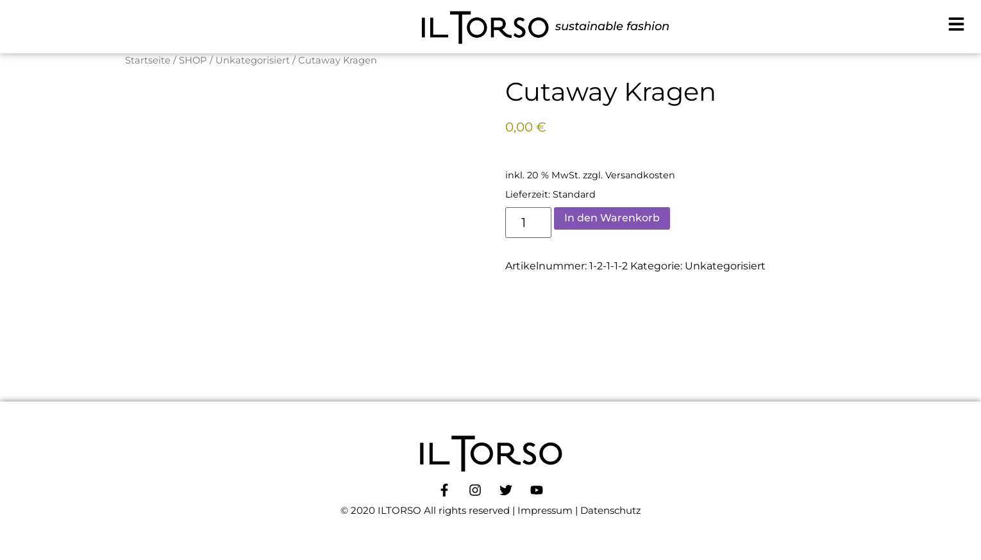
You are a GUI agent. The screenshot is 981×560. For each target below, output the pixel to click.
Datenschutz (610, 510)
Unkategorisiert (252, 60)
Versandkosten (640, 175)
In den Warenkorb (612, 218)
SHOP (193, 60)
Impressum (545, 510)
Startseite (148, 60)
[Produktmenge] (528, 222)
